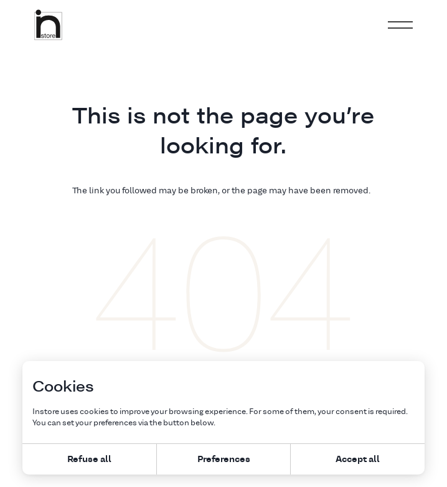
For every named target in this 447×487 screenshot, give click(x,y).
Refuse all (89, 459)
